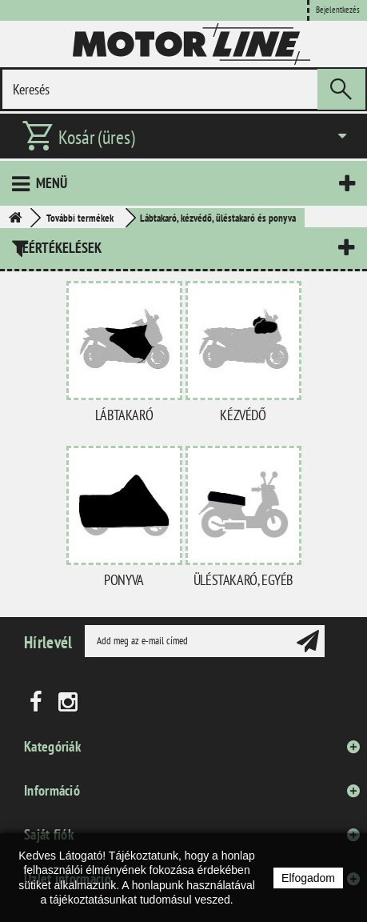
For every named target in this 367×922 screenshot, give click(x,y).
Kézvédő (242, 415)
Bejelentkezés (338, 9)
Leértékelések (59, 248)
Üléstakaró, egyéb (243, 580)
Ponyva (124, 580)
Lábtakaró (124, 415)
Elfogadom (308, 878)
